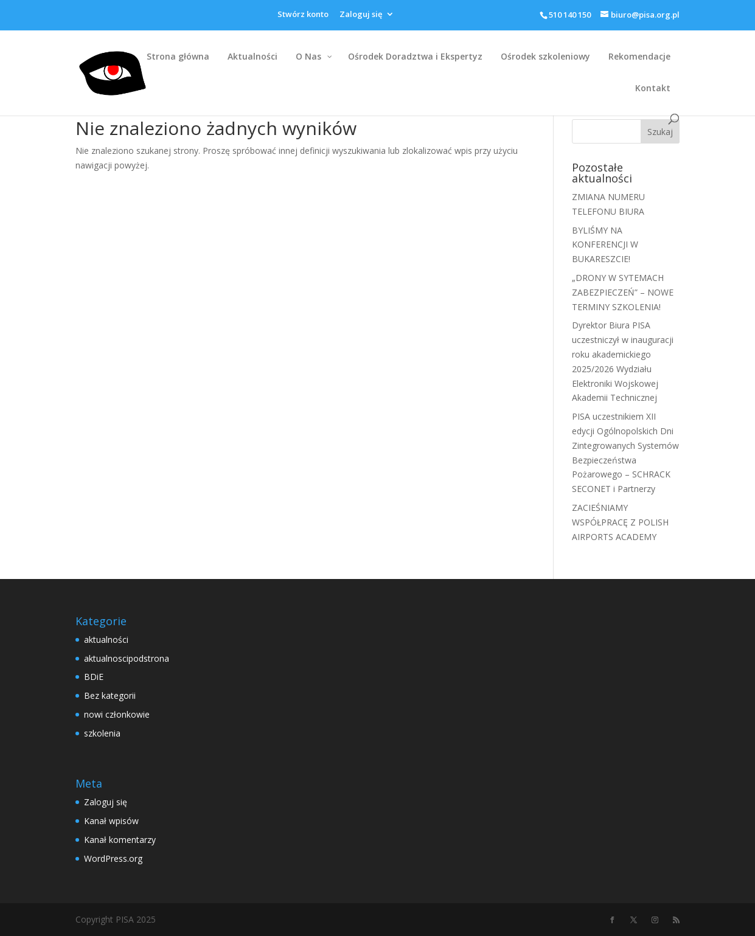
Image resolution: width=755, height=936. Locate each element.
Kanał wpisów (111, 821)
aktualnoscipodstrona (126, 658)
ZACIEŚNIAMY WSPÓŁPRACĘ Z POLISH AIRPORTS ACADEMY (620, 522)
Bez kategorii (110, 695)
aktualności (106, 639)
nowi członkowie (117, 714)
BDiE (93, 676)
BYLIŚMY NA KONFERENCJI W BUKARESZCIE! (605, 244)
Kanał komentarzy (120, 839)
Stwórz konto (303, 14)
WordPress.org (113, 858)
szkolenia (102, 733)
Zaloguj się (360, 14)
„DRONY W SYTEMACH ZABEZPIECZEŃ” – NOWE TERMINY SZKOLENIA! (622, 292)
